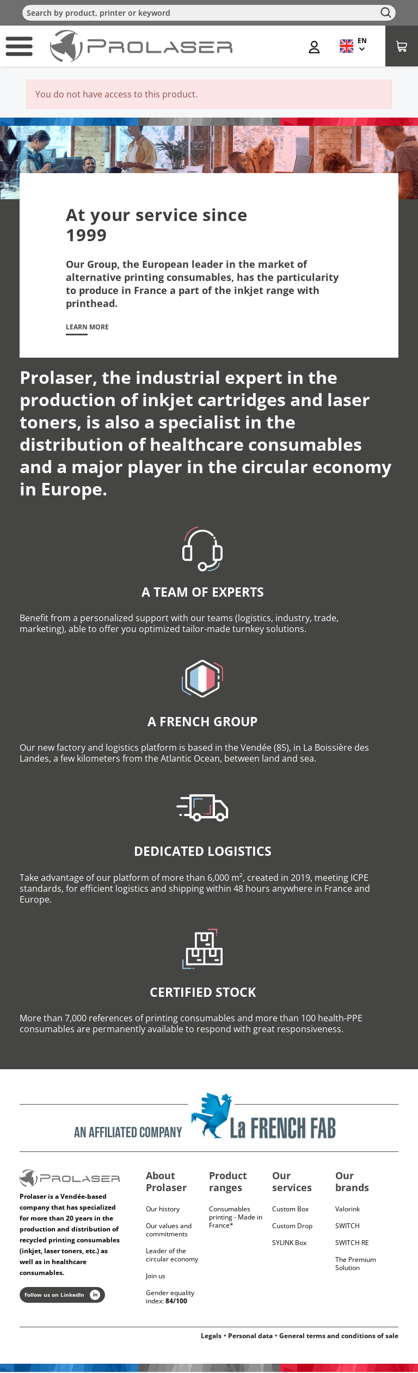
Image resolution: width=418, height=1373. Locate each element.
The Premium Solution (355, 1264)
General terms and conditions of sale (338, 1336)
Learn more (90, 328)
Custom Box (290, 1210)
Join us (155, 1277)
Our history (163, 1210)
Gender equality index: (170, 1298)
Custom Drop (292, 1226)
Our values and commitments (169, 1231)
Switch (347, 1226)
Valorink (347, 1210)
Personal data (250, 1336)
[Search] (209, 12)
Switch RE (352, 1243)
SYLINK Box (289, 1243)
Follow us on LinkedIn (62, 1296)
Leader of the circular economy (172, 1256)
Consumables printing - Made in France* (235, 1218)
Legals (211, 1336)
